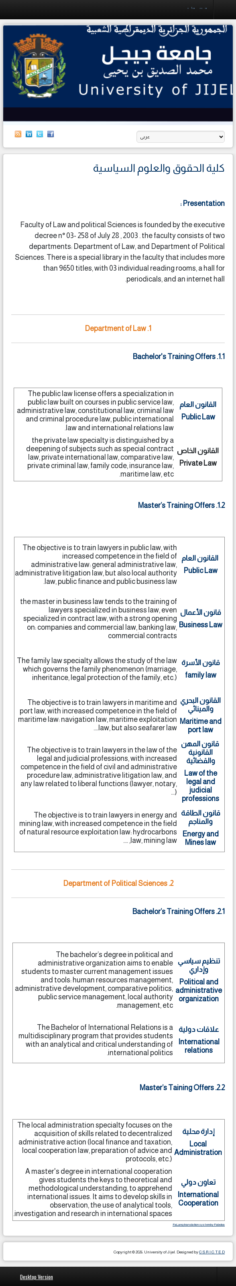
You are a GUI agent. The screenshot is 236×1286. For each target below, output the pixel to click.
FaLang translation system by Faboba (199, 1224)
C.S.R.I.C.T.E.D (212, 1252)
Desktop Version (36, 1276)
